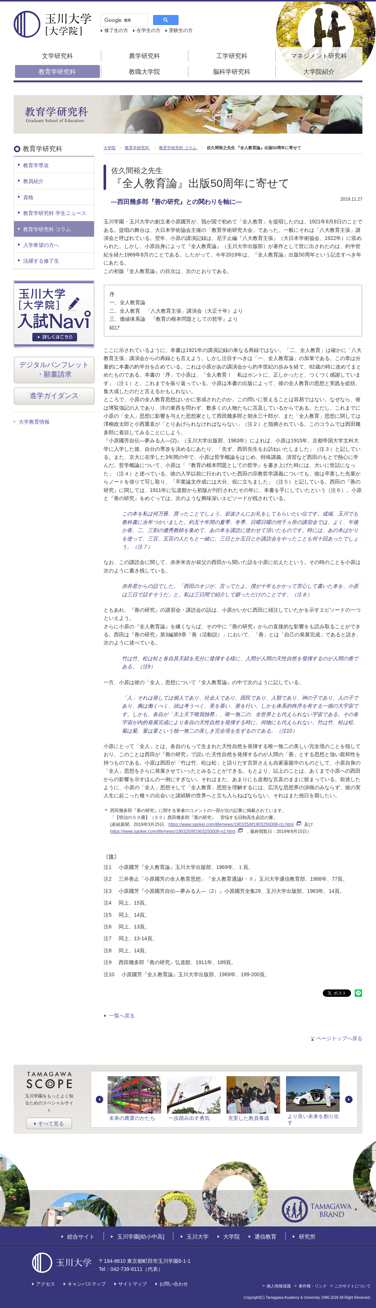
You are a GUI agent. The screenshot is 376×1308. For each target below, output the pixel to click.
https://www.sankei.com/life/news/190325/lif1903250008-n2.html (176, 831)
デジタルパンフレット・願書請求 (54, 369)
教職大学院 (144, 71)
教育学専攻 (36, 165)
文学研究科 (57, 56)
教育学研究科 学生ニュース (54, 213)
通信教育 (265, 1236)
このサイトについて (353, 1286)
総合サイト (81, 1236)
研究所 (307, 1236)
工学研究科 (231, 56)
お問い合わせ (173, 1284)
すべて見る (51, 1123)
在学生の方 (148, 30)
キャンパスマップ (87, 1284)
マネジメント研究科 (319, 56)
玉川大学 (198, 1236)
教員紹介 (33, 181)
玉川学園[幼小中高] (140, 1236)
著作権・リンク (313, 1286)
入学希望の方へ (41, 245)
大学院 (231, 1236)
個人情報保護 (279, 1286)
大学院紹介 (319, 71)
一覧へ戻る (122, 1015)
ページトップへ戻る (339, 1038)
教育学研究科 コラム (47, 229)
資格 (28, 197)
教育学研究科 (57, 71)
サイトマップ (132, 1284)
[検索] (123, 20)
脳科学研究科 (231, 71)
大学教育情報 (34, 422)
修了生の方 (116, 30)
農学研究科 (144, 56)
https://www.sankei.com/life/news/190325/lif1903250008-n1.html (235, 824)
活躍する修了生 (41, 261)
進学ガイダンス (54, 395)
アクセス (45, 1284)
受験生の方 (181, 30)
